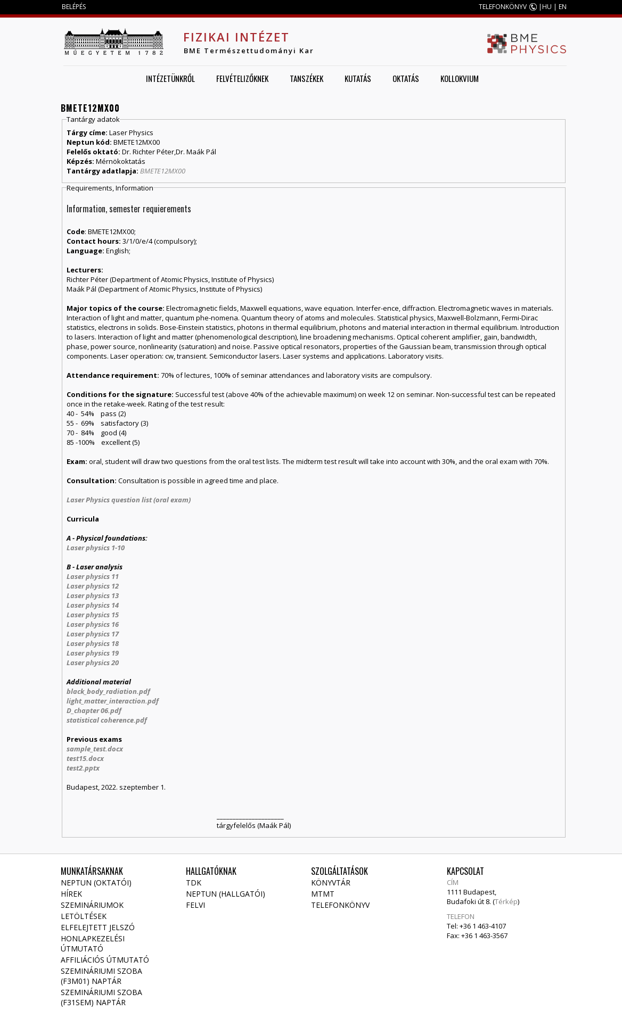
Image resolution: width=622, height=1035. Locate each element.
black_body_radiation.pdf (108, 691)
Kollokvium (459, 78)
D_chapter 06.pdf (94, 710)
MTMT (322, 894)
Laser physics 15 (93, 614)
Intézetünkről (170, 78)
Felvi (195, 905)
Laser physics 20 (93, 662)
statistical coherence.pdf (107, 720)
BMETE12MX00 (162, 171)
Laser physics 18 (93, 643)
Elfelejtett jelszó (98, 927)
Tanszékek (306, 78)
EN (563, 6)
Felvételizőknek (242, 78)
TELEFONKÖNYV (503, 6)
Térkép (506, 901)
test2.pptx (83, 768)
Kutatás (358, 78)
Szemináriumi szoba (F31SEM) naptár (101, 997)
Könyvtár (330, 882)
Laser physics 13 (93, 595)
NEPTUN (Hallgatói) (225, 894)
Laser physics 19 (93, 653)
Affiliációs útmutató (105, 960)
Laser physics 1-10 (96, 547)
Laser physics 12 (93, 586)
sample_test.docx (95, 749)
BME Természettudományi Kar (249, 50)
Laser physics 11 (93, 576)
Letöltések (84, 916)
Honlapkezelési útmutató (93, 943)
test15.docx (85, 758)
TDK (193, 882)
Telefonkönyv (340, 905)
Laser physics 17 (93, 634)
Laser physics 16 (93, 624)
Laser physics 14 (93, 605)
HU (547, 6)
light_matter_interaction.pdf (113, 701)
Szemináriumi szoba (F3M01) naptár (101, 976)
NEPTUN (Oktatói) (96, 882)
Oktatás (405, 78)
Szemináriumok (92, 905)
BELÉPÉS (74, 6)
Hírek (71, 894)
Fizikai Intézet (236, 37)
